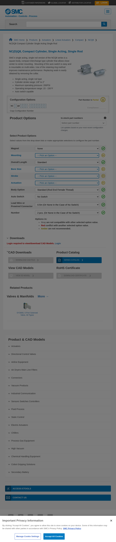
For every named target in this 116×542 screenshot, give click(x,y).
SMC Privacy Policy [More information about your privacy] (72, 534)
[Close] (111, 526)
